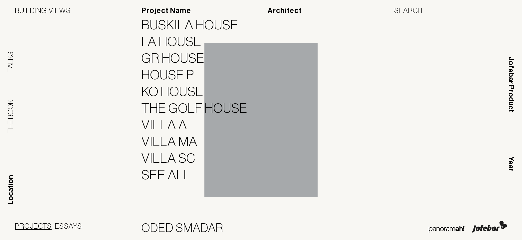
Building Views (43, 10)
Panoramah (446, 229)
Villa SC (172, 158)
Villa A (168, 124)
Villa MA (173, 141)
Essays (68, 226)
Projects (33, 226)
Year (511, 164)
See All (170, 174)
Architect (285, 10)
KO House (176, 91)
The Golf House (198, 108)
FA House (175, 41)
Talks (10, 62)
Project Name (166, 10)
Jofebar (489, 227)
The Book (10, 116)
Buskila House (194, 24)
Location (10, 190)
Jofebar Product (511, 84)
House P (172, 74)
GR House (177, 58)
